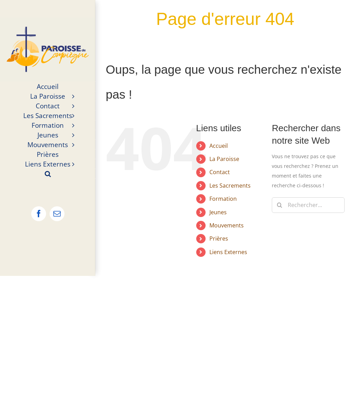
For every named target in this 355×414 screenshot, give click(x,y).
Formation (223, 198)
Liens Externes (228, 252)
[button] (47, 174)
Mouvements (226, 225)
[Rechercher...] (308, 205)
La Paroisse (224, 159)
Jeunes (218, 212)
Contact (219, 172)
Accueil (218, 146)
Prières (218, 238)
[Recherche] (279, 205)
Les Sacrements (230, 185)
